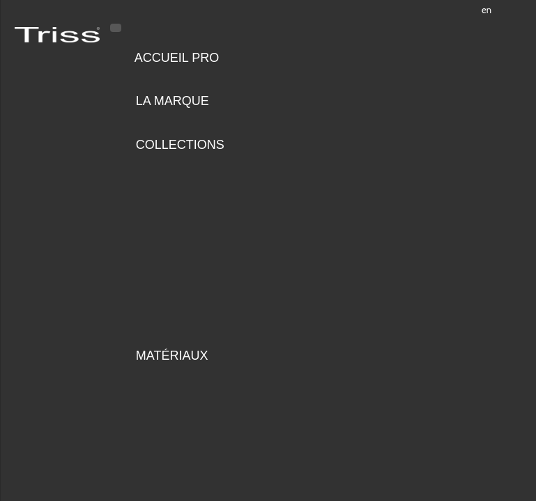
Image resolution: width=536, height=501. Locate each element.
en (486, 9)
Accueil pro (177, 58)
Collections (180, 145)
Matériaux (172, 356)
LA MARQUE (172, 101)
